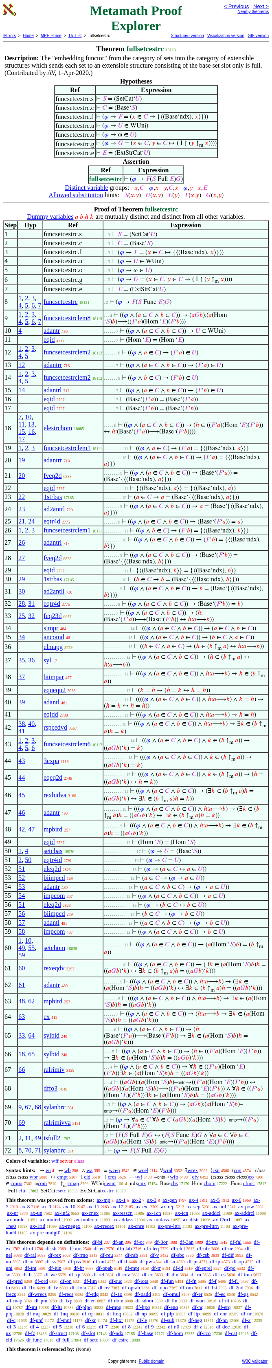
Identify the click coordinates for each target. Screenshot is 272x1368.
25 (21, 615)
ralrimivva (57, 1122)
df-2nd (236, 1287)
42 (21, 829)
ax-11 (93, 1206)
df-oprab (131, 1287)
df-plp (167, 1314)
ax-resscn (123, 1213)
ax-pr (12, 1213)
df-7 (103, 1327)
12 (21, 364)
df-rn (196, 1274)
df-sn (170, 1261)
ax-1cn (154, 1213)
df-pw (146, 1261)
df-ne (227, 1248)
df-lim (90, 1281)
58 (21, 931)
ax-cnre (136, 1226)
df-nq (198, 1307)
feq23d (52, 615)
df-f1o (29, 1287)
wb (67, 1170)
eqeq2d (53, 777)
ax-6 (236, 1200)
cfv (195, 1177)
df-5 (57, 1327)
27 (21, 557)
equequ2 (55, 689)
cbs (174, 1183)
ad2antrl (54, 509)
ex (47, 1016)
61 (21, 984)
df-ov (104, 1287)
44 (21, 777)
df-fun (167, 1281)
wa (89, 1170)
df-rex (54, 1255)
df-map (14, 1301)
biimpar (54, 676)
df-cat (231, 1333)
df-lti (56, 1307)
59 (21, 955)
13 (31, 424)
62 (31, 1001)
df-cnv (123, 1274)
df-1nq (61, 1314)
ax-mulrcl (50, 1219)
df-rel (98, 1274)
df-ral (30, 1255)
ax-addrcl (244, 1213)
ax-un (36, 1213)
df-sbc (177, 1255)
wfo (174, 1177)
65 (31, 1054)
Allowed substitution (75, 194)
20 (21, 475)
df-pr (192, 1261)
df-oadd (142, 1294)
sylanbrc (55, 1107)
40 (31, 723)
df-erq (224, 1307)
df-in (28, 1261)
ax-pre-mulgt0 (45, 1232)
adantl (51, 702)
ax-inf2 (62, 1213)
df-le (142, 1320)
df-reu (106, 1255)
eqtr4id (53, 859)
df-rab (131, 1255)
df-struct (58, 1333)
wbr (34, 1177)
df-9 (149, 1327)
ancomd (54, 636)
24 (31, 521)
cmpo (16, 1183)
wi (48, 1170)
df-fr (27, 1274)
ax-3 (151, 1200)
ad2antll (54, 591)
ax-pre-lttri (169, 1226)
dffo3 (50, 1088)
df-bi (97, 1242)
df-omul (171, 1294)
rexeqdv (54, 968)
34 (21, 636)
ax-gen (169, 1200)
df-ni (224, 1301)
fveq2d (52, 475)
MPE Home (51, 35)
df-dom (115, 1301)
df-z (197, 1327)
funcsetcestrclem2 (67, 352)
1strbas (53, 496)
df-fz (30, 1333)
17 (21, 438)
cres (112, 1177)
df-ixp (65, 1301)
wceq (114, 1170)
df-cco (204, 1333)
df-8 (126, 1327)
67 (28, 1107)
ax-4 (193, 1200)
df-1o (116, 1294)
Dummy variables (50, 216)
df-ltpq (143, 1307)
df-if (122, 1261)
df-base (145, 1333)
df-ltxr (116, 1320)
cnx (142, 1183)
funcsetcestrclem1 (67, 447)
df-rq (87, 1314)
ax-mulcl (16, 1219)
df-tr (156, 1268)
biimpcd (54, 877)
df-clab (124, 1248)
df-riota (78, 1287)
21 (21, 521)
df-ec (220, 1294)
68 (38, 1107)
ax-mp (103, 1200)
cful (22, 1191)
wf (140, 1177)
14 (21, 390)
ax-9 (46, 1206)
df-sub (167, 1320)
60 (21, 968)
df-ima (245, 1274)
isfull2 (52, 1138)
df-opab (104, 1268)
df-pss (74, 1261)
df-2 (246, 1320)
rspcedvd (55, 727)
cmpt (62, 1177)
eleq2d (52, 868)
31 (31, 603)
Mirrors (9, 35)
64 (31, 1035)
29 (21, 579)
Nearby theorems (253, 11)
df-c (11, 1320)
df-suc (116, 1281)
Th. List (75, 35)
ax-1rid (38, 1226)
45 (21, 795)
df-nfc (203, 1248)
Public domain (152, 1361)
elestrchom (58, 427)
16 (31, 431)
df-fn (191, 1281)
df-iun (54, 1268)
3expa (51, 760)
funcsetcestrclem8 (67, 318)
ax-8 (25, 1206)
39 (21, 702)
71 (38, 1150)
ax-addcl (211, 1213)
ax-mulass (158, 1219)
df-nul (99, 1261)
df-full (63, 1340)
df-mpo (160, 1287)
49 (21, 947)
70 (28, 1150)
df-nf (28, 1248)
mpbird (53, 829)
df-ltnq (114, 1314)
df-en (90, 1301)
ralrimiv (54, 1069)
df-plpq (84, 1307)
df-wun (197, 1301)
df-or (139, 1242)
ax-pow (246, 1206)
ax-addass (122, 1219)
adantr (52, 330)
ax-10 (70, 1206)
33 (21, 1035)
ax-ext (142, 1206)
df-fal (235, 1242)
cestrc (108, 1191)
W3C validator (255, 1361)
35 (21, 660)
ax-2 (136, 1200)
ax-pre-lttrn (207, 1226)
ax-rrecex (104, 1226)
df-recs (66, 1294)
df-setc (91, 1340)
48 (21, 1001)
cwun (110, 1183)
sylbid (51, 1035)
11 (21, 424)
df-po (229, 1268)
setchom (54, 947)
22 (21, 496)
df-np (141, 1314)
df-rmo (80, 1255)
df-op (238, 1261)
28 (21, 603)
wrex (192, 1170)
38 (21, 723)
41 (21, 731)
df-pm (41, 1301)
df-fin (171, 1301)
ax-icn (181, 1213)
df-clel (178, 1248)
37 (21, 676)
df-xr (90, 1320)
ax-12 (118, 1206)
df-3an (186, 1242)
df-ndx (117, 1333)
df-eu (99, 1248)
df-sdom (144, 1301)
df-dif (228, 1255)
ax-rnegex (70, 1226)
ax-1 (121, 1200)
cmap (73, 1183)
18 (21, 1054)
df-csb (203, 1255)
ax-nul (219, 1206)
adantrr (53, 364)
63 (21, 1016)
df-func (34, 1340)
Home (28, 35)
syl (47, 660)
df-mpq (113, 1307)
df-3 (11, 1327)
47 (31, 829)
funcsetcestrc (61, 301)
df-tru (212, 1242)
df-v (154, 1255)
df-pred (14, 1281)
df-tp (215, 1261)
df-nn (222, 1320)
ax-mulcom (87, 1219)
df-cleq (151, 1248)
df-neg (195, 1320)
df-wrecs (37, 1294)
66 (21, 1069)
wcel (143, 1170)
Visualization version (225, 35)
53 (21, 886)
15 (21, 431)
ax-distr (191, 1219)
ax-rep (167, 1206)
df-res (219, 1274)
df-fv (53, 1287)
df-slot (88, 1333)
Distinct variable (86, 187)
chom (209, 1183)
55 (31, 947)
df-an (117, 1242)
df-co (147, 1274)
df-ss (51, 1261)
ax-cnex (90, 1213)
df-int (30, 1268)
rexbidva (55, 795)
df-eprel (203, 1268)
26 (21, 542)
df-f (212, 1281)
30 (21, 591)
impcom (54, 895)
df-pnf (36, 1320)
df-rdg (92, 1294)
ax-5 (215, 1200)
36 (31, 660)
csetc (60, 1191)
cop (237, 1170)
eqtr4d (52, 521)
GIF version (258, 35)
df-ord (41, 1281)
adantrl (52, 390)
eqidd (51, 714)
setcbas (53, 850)
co (251, 1177)
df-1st (211, 1287)
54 (21, 895)
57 (21, 922)
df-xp (74, 1274)
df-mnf (64, 1320)
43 (21, 760)
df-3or (161, 1242)
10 (28, 416)
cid (87, 1177)
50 (28, 859)
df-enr (220, 1314)
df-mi (31, 1307)
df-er (197, 1294)
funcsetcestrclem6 (67, 744)
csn (216, 1170)
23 (21, 509)
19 (21, 460)
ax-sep (193, 1206)
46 (21, 812)
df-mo (74, 1248)
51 (21, 868)
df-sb (51, 1248)
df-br (79, 1268)
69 (21, 1122)
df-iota (141, 1281)
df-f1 (234, 1281)
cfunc (249, 1183)
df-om (186, 1287)
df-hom (175, 1333)
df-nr (246, 1314)
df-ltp (194, 1314)
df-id (178, 1268)
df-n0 (173, 1327)
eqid (49, 339)
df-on (66, 1281)
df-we (50, 1274)
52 (21, 877)
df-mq (32, 1314)
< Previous (236, 6)
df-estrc (120, 1340)
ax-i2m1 (221, 1219)
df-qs (243, 1294)
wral (167, 1170)
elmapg (53, 646)
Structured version (187, 35)
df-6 (80, 1327)
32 (31, 615)
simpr (51, 628)
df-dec (223, 1327)
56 (21, 913)
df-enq (171, 1307)
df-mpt (132, 1268)
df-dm (171, 1274)
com (42, 1183)
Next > (261, 6)
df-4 (34, 1327)
